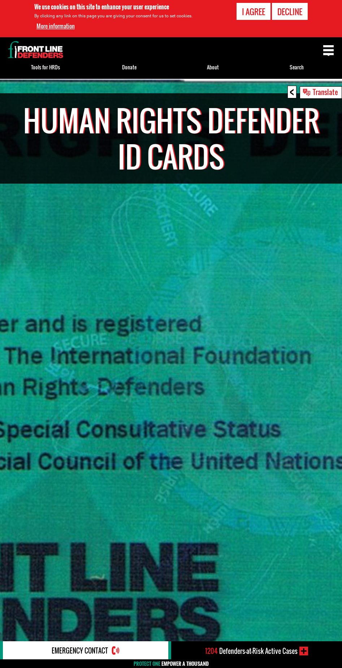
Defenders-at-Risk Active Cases (251, 651)
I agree (253, 11)
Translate (325, 92)
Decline (289, 11)
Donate (129, 67)
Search (297, 67)
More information (55, 26)
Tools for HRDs (45, 67)
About (213, 67)
